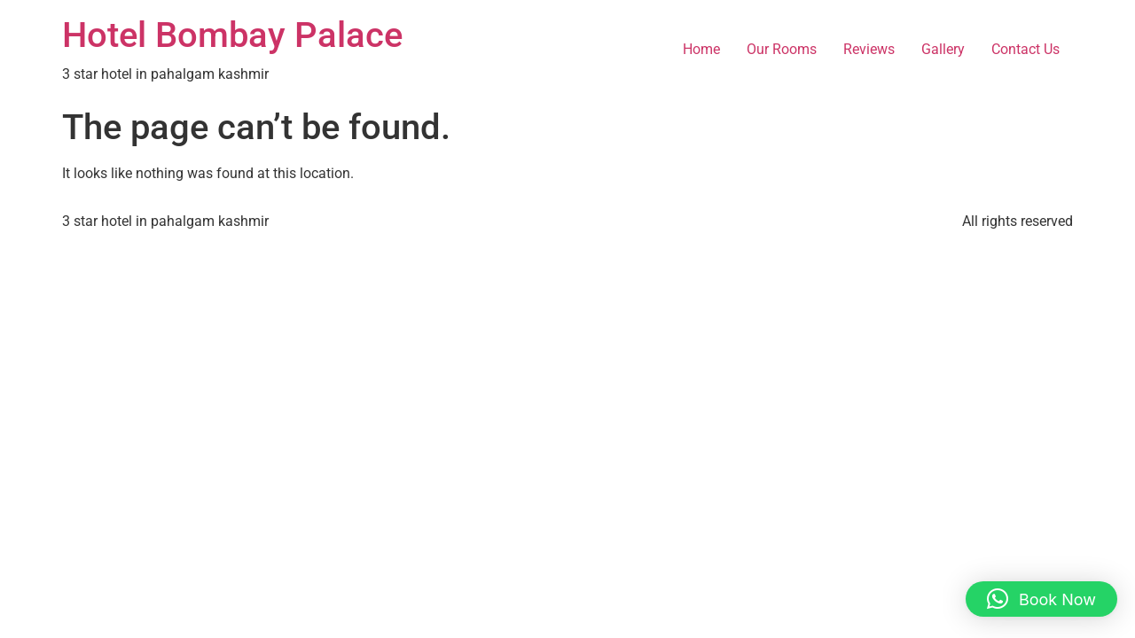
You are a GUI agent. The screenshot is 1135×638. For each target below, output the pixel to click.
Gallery (943, 49)
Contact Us (1025, 49)
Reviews (869, 49)
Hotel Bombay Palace (232, 35)
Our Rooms (782, 49)
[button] (1041, 599)
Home (701, 49)
